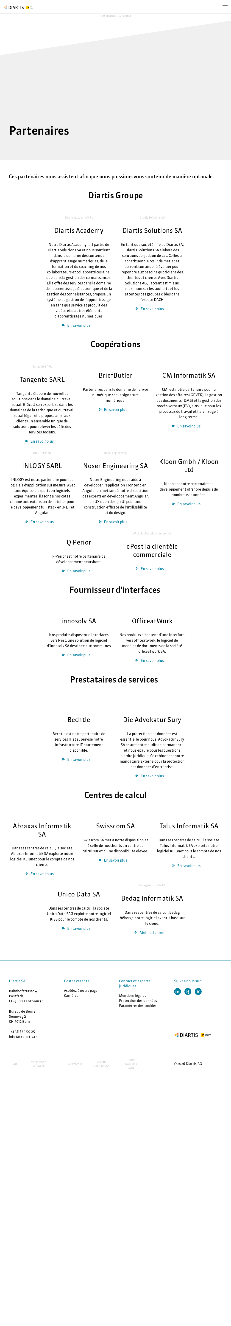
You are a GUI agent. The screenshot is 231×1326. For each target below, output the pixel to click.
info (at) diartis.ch (23, 1036)
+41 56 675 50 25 (22, 1031)
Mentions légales (132, 995)
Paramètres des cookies (138, 1005)
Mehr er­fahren (152, 932)
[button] (177, 991)
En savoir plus (78, 325)
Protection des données (138, 1000)
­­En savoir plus (42, 522)
